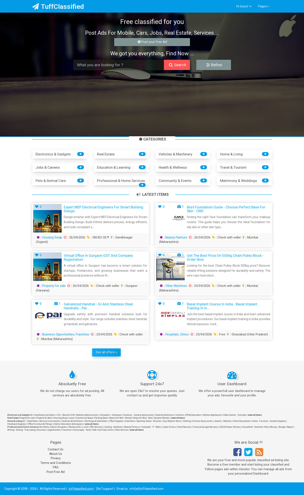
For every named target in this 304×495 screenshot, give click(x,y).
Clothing (187, 421)
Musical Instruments (50, 421)
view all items (255, 415)
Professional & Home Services (121, 181)
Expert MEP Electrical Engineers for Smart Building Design (103, 209)
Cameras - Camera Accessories (138, 415)
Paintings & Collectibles (96, 421)
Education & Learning (113, 167)
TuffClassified (58, 7)
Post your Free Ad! (152, 42)
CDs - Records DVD (66, 415)
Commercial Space (84, 418)
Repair (290, 427)
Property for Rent (44, 418)
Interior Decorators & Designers (69, 424)
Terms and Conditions (55, 463)
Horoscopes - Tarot (81, 430)
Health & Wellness (173, 167)
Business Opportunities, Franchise (65, 334)
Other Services (122, 430)
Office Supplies (116, 421)
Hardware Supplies (16, 424)
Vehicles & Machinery (175, 154)
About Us (55, 454)
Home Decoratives (242, 421)
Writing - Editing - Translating (21, 430)
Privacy (56, 458)
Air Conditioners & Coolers (42, 415)
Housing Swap (52, 237)
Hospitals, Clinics (177, 334)
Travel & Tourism (233, 167)
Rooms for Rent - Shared (120, 418)
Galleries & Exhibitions (72, 421)
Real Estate (106, 154)
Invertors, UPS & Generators (188, 415)
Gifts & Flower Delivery (230, 427)
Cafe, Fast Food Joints (102, 430)
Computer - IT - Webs (151, 427)
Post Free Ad (55, 472)
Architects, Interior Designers (53, 427)
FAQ (55, 467)
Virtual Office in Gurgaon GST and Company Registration (98, 257)
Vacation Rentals (162, 418)
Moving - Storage (277, 427)
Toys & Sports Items (172, 421)
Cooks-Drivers (169, 427)
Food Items (130, 421)
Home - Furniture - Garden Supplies (269, 421)
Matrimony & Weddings (238, 181)
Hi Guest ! (244, 6)
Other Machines (176, 286)
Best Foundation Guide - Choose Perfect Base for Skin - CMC (226, 209)
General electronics (164, 415)
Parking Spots (101, 418)
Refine (214, 64)
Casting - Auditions (113, 427)
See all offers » (106, 352)
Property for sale (54, 286)
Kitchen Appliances (212, 415)
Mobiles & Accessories (87, 415)
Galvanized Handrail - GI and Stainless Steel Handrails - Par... (98, 306)
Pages (263, 6)
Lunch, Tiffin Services (92, 427)
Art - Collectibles (30, 421)
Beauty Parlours (176, 237)
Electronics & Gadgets (53, 154)
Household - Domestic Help (255, 427)
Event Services (184, 427)
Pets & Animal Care (51, 181)
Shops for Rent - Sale (142, 418)
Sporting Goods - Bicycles (149, 421)
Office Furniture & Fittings (40, 424)
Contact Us (55, 449)
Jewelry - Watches (223, 421)
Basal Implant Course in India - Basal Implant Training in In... (222, 306)
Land (71, 418)
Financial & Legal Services (205, 427)
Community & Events (175, 181)
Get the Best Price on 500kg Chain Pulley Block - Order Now (225, 257)
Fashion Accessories (202, 421)
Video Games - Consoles (235, 415)
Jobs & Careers (48, 167)
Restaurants (75, 427)
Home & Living (231, 154)
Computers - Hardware (111, 415)
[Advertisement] (152, 103)
